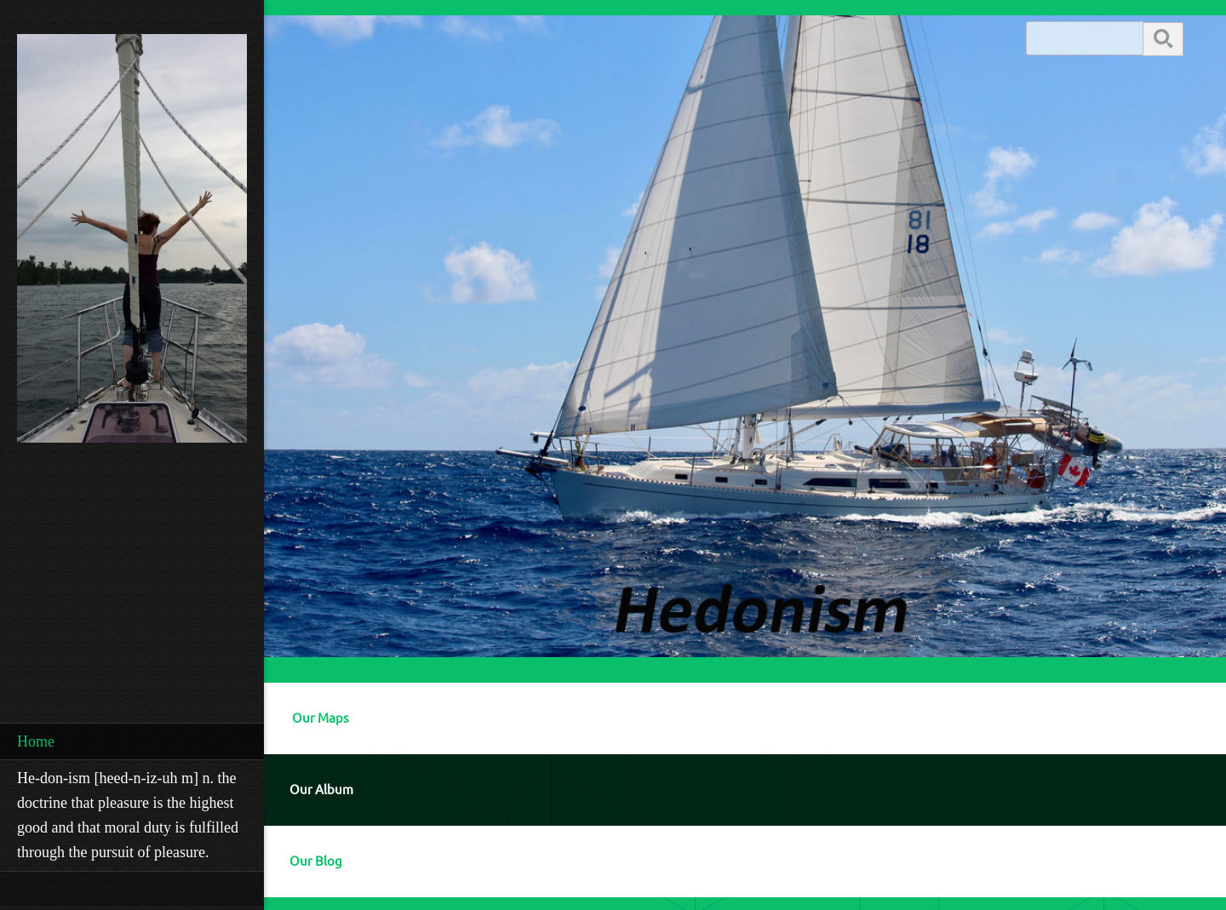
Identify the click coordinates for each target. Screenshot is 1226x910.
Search (1163, 38)
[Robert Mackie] (132, 243)
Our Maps (320, 718)
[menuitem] (132, 741)
